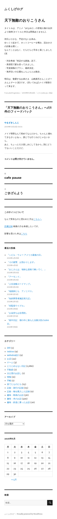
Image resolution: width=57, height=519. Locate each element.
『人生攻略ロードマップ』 (19, 284)
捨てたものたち (14, 384)
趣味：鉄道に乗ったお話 (18, 402)
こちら (24, 233)
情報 (9, 377)
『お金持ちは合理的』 (17, 313)
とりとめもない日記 (44, 93)
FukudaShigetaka (12, 93)
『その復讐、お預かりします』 (21, 262)
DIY (9, 348)
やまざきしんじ (11, 122)
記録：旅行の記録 (15, 387)
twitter (10, 351)
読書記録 (8, 226)
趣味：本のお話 (14, 398)
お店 (9, 358)
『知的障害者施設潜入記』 (19, 298)
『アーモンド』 (14, 276)
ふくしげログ (13, 9)
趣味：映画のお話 (15, 395)
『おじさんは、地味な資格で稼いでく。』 (26, 269)
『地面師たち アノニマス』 (20, 291)
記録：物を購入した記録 (18, 391)
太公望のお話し (14, 373)
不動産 (10, 369)
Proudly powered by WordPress (29, 514)
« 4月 (14, 479)
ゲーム (10, 362)
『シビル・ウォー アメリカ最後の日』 (25, 255)
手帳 (9, 380)
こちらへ (37, 219)
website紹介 (13, 355)
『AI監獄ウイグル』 (16, 305)
